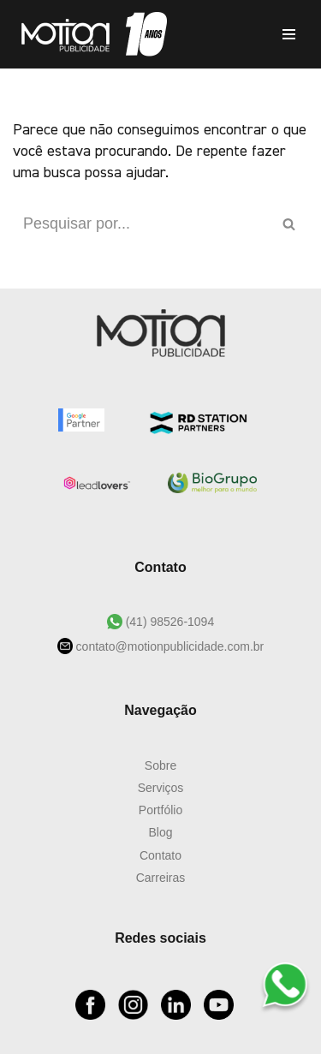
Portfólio (160, 810)
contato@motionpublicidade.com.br (169, 646)
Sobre (160, 765)
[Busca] (141, 224)
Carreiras (161, 877)
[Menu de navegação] (289, 34)
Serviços (161, 788)
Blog (160, 832)
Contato (160, 855)
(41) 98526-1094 (168, 621)
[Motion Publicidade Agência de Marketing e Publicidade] (90, 34)
